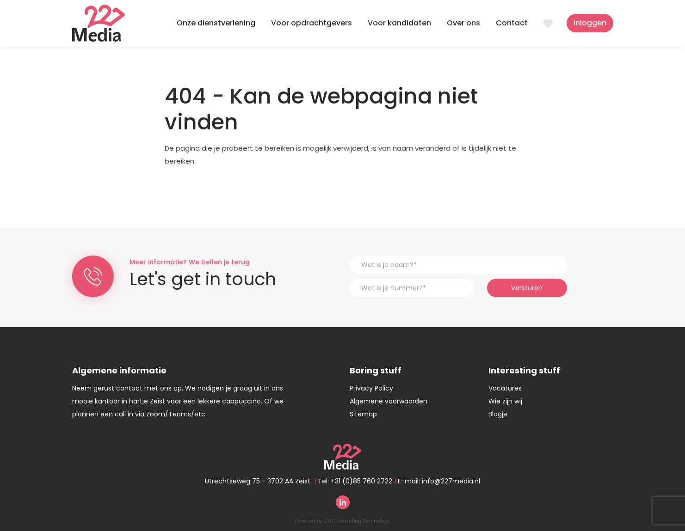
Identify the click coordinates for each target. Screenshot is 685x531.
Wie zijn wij (505, 401)
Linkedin (343, 502)
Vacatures (505, 388)
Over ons (463, 23)
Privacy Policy (371, 388)
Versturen (527, 288)
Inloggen (590, 23)
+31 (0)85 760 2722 (361, 481)
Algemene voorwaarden (388, 401)
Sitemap (363, 414)
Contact (512, 23)
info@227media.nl (451, 481)
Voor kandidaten (399, 23)
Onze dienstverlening (216, 23)
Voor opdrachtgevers (311, 23)
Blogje (497, 414)
